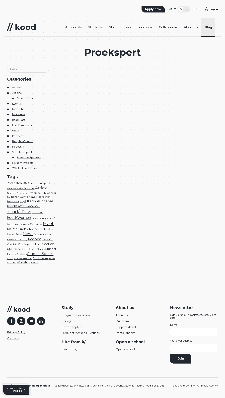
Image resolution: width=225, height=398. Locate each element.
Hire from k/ (69, 349)
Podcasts (18, 146)
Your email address (194, 345)
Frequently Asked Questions (80, 333)
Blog (208, 27)
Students (95, 27)
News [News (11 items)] (28, 233)
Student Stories (26, 98)
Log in (214, 9)
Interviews (18, 114)
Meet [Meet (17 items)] (48, 223)
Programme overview (76, 315)
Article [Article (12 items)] (41, 188)
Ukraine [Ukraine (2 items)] (43, 258)
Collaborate (168, 27)
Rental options (125, 333)
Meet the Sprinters (29, 157)
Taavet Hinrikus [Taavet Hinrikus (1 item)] (23, 258)
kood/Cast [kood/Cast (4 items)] (15, 206)
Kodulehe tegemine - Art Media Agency (194, 385)
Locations (144, 27)
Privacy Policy (16, 332)
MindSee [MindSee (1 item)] (48, 229)
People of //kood (22, 141)
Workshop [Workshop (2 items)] (23, 262)
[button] (197, 9)
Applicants (73, 27)
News (15, 130)
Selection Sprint (22, 152)
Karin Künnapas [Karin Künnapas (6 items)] (40, 201)
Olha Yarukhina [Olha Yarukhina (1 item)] (42, 234)
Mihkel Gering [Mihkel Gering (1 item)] (34, 229)
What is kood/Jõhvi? (24, 168)
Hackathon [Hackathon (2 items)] (43, 196)
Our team (122, 321)
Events (16, 103)
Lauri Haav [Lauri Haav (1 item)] (12, 224)
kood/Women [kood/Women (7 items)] (19, 217)
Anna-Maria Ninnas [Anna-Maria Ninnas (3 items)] (20, 188)
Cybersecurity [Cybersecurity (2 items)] (37, 193)
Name (194, 330)
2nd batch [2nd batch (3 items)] (14, 183)
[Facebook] (11, 321)
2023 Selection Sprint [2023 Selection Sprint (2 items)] (36, 183)
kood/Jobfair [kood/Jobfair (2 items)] (31, 206)
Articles (16, 92)
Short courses (120, 27)
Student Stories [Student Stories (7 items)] (40, 254)
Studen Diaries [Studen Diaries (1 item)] (36, 249)
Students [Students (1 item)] (21, 254)
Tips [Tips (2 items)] (35, 258)
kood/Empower (22, 125)
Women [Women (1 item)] (11, 262)
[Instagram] (21, 321)
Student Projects (22, 162)
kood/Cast (18, 119)
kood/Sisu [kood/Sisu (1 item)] (37, 212)
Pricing (66, 321)
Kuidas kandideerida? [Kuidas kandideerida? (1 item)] (44, 218)
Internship (18, 109)
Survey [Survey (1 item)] (11, 258)
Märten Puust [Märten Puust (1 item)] (14, 234)
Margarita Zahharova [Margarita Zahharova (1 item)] (30, 224)
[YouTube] (31, 321)
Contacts (13, 338)
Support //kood (126, 327)
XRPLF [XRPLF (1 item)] (34, 262)
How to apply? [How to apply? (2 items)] (16, 201)
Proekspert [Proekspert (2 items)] (25, 244)
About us (191, 27)
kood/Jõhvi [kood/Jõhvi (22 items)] (19, 211)
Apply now (153, 9)
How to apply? (71, 327)
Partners (17, 136)
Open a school (125, 349)
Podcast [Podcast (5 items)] (34, 239)
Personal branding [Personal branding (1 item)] (17, 239)
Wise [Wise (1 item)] (52, 258)
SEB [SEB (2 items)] (36, 244)
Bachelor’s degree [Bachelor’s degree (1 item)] (17, 193)
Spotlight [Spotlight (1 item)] (23, 249)
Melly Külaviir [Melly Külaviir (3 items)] (16, 228)
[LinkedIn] (41, 321)
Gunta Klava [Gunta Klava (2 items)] (28, 196)
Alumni (16, 87)
